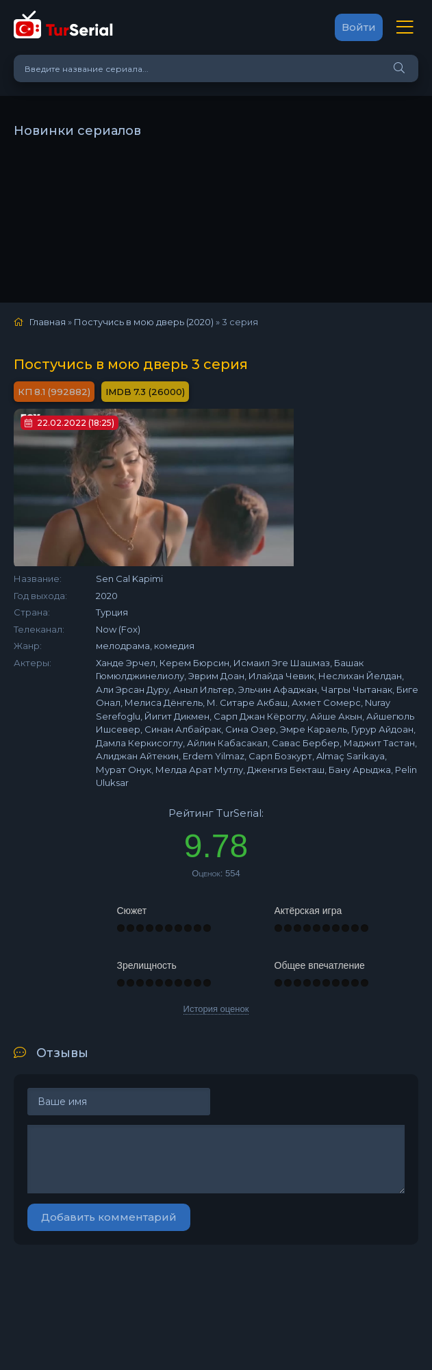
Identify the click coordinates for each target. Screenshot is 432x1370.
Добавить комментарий (109, 1216)
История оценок (216, 1009)
